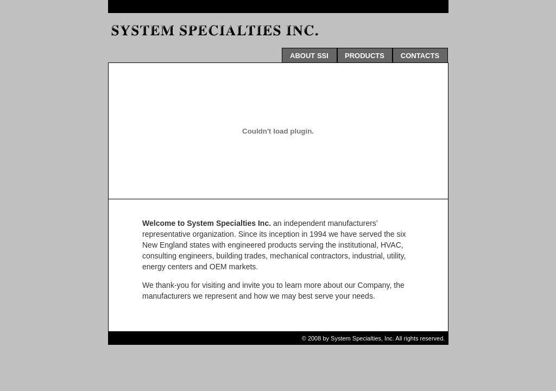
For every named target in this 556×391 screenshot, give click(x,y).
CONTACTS (420, 56)
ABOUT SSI (309, 56)
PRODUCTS (364, 56)
